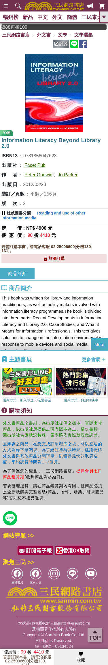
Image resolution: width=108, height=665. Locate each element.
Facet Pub (35, 165)
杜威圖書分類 (19, 213)
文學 (62, 34)
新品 (28, 17)
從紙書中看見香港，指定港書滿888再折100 (18, 27)
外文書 (44, 34)
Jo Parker (67, 174)
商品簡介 (17, 273)
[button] (103, 385)
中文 (42, 17)
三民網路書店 (16, 34)
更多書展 (94, 359)
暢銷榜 (10, 17)
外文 (57, 17)
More (99, 344)
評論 (61, 43)
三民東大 (92, 17)
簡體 (72, 17)
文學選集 (83, 34)
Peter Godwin (38, 174)
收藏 (81, 657)
